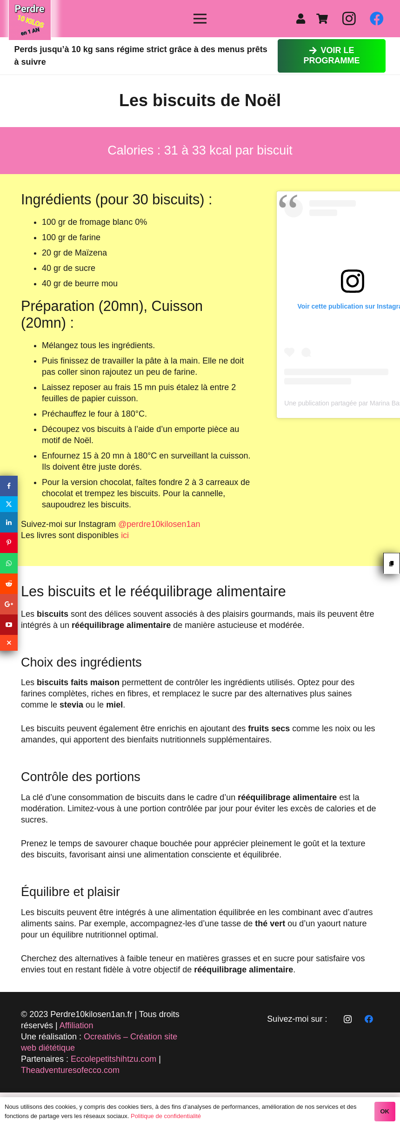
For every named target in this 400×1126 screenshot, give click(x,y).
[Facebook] (377, 19)
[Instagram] (349, 19)
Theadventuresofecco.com (70, 1070)
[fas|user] (302, 19)
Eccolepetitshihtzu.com (113, 1059)
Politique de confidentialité (166, 1116)
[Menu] (200, 18)
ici (125, 535)
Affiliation (76, 1025)
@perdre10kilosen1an (159, 524)
